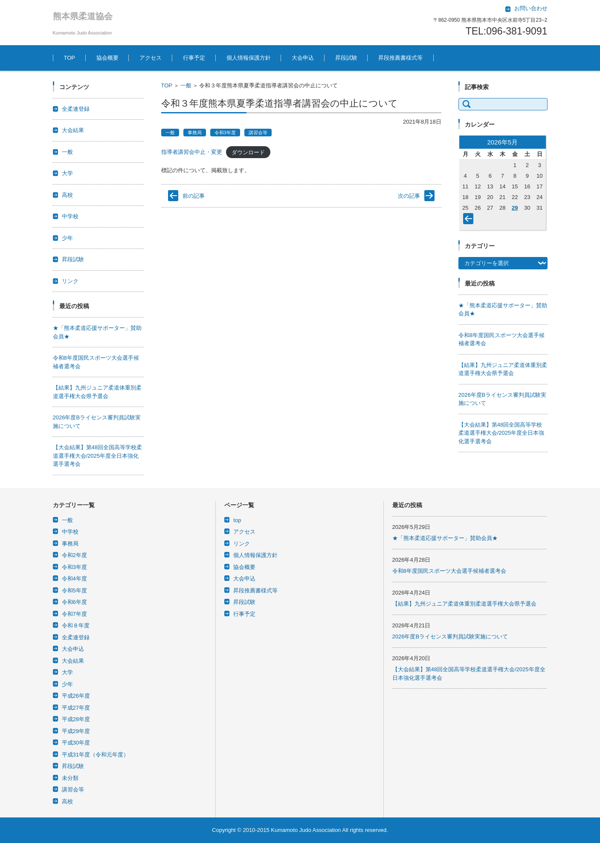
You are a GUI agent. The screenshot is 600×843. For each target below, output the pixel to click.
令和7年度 (74, 614)
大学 (67, 173)
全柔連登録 (76, 109)
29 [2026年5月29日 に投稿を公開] (515, 208)
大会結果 (73, 130)
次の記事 (409, 196)
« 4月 (469, 220)
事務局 (195, 132)
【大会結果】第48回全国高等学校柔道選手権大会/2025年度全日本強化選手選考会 (97, 455)
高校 (67, 195)
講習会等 (258, 132)
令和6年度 (74, 602)
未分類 (70, 778)
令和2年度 (74, 555)
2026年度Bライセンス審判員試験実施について (450, 636)
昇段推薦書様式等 (400, 58)
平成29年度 (76, 731)
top (237, 520)
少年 (67, 238)
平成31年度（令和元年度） (95, 754)
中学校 (70, 216)
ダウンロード (248, 152)
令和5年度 (74, 590)
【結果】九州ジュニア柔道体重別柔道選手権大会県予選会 (464, 603)
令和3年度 (225, 132)
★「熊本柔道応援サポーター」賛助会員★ (445, 538)
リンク (70, 281)
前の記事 (194, 196)
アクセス (150, 58)
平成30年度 (76, 742)
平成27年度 (76, 707)
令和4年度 (74, 578)
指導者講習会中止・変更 (191, 152)
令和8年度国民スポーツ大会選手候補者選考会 (449, 571)
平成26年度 (76, 696)
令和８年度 (76, 625)
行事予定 (194, 58)
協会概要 (107, 58)
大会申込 (303, 58)
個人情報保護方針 (248, 58)
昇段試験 (346, 58)
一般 (185, 85)
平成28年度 (76, 719)
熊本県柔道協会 (83, 16)
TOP (69, 58)
